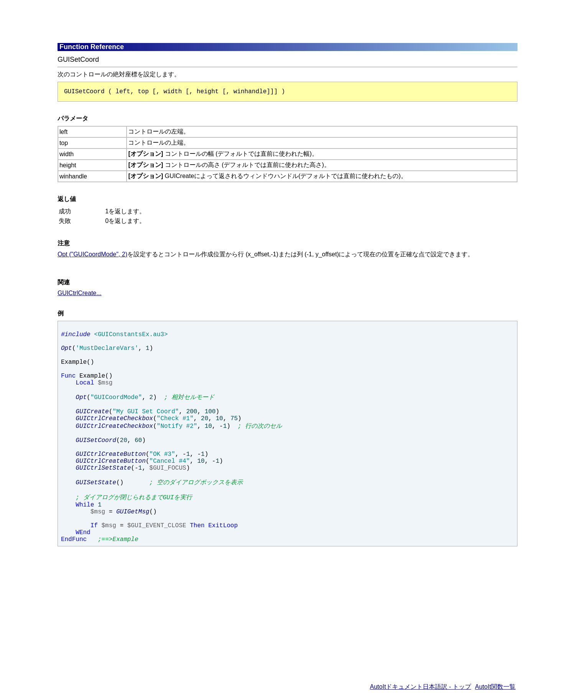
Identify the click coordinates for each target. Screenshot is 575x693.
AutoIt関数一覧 (495, 686)
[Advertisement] (244, 21)
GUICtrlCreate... (80, 293)
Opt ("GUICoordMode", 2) (92, 254)
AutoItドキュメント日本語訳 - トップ (420, 686)
